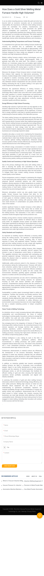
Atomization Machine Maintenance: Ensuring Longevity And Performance (12, 489)
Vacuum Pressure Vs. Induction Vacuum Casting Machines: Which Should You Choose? (12, 485)
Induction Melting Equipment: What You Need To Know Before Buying (33, 481)
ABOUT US (34, 476)
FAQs (40, 476)
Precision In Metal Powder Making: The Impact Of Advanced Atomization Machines (33, 485)
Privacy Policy (31, 511)
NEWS (28, 476)
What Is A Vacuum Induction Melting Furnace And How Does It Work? (13, 481)
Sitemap (24, 511)
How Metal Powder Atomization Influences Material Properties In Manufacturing (33, 489)
